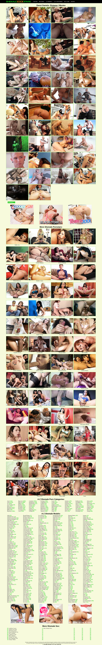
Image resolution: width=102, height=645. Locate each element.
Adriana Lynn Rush (11, 518)
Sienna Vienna (86, 534)
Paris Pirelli (71, 570)
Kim (54, 520)
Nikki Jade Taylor (72, 546)
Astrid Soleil (10, 564)
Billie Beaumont (11, 597)
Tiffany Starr (86, 556)
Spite (84, 543)
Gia (39, 524)
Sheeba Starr (86, 531)
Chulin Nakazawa (27, 550)
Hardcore (43, 507)
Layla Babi (55, 538)
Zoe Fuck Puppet (87, 600)
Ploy (69, 585)
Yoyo (84, 595)
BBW (8, 509)
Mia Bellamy (56, 587)
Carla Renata (26, 530)
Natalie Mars (71, 535)
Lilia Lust (55, 549)
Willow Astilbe (86, 587)
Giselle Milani (41, 529)
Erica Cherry (26, 593)
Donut (24, 579)
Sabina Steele (71, 602)
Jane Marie (41, 559)
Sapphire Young (86, 519)
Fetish (30, 508)
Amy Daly (9, 541)
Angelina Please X (11, 545)
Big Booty (9, 511)
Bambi (8, 583)
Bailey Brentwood (11, 579)
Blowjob (20, 506)
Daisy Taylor (26, 564)
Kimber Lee (56, 524)
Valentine (85, 564)
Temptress (85, 551)
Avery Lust (9, 573)
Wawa (84, 583)
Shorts (77, 503)
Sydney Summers (87, 548)
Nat (69, 530)
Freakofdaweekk (42, 523)
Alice (8, 529)
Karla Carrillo (41, 589)
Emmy (24, 592)
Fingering (31, 509)
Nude (53, 508)
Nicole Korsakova (72, 544)
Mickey (54, 590)
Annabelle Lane (11, 551)
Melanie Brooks (56, 585)
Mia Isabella (56, 588)
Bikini (19, 503)
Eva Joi (25, 600)
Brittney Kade (26, 516)
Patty (69, 574)
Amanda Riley (10, 534)
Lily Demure (56, 554)
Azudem (9, 575)
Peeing (66, 504)
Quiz (69, 594)
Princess (70, 592)
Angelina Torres (11, 546)
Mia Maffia (55, 589)
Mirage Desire (56, 599)
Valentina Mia (86, 563)
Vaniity (84, 567)
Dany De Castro (27, 569)
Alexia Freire (10, 526)
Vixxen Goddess (86, 582)
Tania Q (85, 549)
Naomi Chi (70, 528)
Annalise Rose (10, 553)
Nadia (69, 519)
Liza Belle (55, 560)
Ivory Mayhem (41, 554)
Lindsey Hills (56, 555)
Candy (24, 526)
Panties (66, 502)
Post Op (67, 509)
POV (66, 511)
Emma (24, 589)
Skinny (77, 504)
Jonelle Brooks (41, 582)
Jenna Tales (41, 570)
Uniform (89, 507)
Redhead (78, 501)
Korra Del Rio (56, 529)
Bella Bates (9, 589)
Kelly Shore (41, 600)
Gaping (42, 503)
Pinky (69, 583)
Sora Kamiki (86, 540)
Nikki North (71, 548)
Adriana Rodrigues (11, 519)
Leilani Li (55, 541)
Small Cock (78, 506)
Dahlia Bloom (26, 561)
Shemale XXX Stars (52, 644)
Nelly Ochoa (71, 540)
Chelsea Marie (26, 543)
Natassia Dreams (72, 538)
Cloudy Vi (25, 558)
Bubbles (25, 521)
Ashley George (10, 560)
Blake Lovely (10, 600)
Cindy (24, 553)
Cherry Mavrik (26, 545)
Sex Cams (66, 1)
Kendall (40, 602)
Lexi (54, 545)
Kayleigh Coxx (41, 597)
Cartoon (25, 535)
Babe (8, 506)
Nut (69, 559)
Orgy (53, 511)
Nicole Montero (72, 545)
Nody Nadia (71, 554)
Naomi (69, 526)
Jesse (39, 574)
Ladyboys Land (12, 634)
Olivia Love (71, 563)
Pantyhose (67, 503)
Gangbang (43, 502)
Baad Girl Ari (10, 577)
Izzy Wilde (40, 555)
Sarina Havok (86, 523)
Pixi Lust (70, 584)
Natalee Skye (71, 531)
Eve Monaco (41, 518)
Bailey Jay (9, 580)
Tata (84, 550)
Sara (84, 520)
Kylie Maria (56, 534)
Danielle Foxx (26, 567)
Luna (54, 565)
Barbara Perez (10, 584)
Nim (69, 550)
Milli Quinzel (56, 594)
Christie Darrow (27, 549)
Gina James (41, 528)
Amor (8, 539)
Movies (35, 1)
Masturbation (55, 506)
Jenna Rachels (41, 569)
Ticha (84, 555)
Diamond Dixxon (27, 573)
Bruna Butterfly (27, 520)
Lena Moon (55, 543)
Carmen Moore (26, 531)
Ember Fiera (26, 587)
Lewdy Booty (56, 544)
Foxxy (39, 521)
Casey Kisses (26, 536)
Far (39, 520)
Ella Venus (25, 585)
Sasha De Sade (86, 525)
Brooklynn (25, 519)
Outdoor (67, 501)
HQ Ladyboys (12, 635)
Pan (69, 567)
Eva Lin (25, 602)
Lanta (54, 536)
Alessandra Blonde (11, 524)
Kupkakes (55, 531)
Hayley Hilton (41, 538)
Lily (54, 553)
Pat (69, 572)
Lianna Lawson (56, 546)
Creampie (20, 509)
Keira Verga (41, 598)
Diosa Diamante (27, 575)
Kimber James (56, 523)
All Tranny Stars (13, 630)
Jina (39, 580)
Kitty (54, 528)
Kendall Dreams (57, 515)
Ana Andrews (10, 543)
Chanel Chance (26, 539)
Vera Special (86, 573)
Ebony (30, 504)
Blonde (20, 504)
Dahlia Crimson (27, 563)
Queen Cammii (71, 593)
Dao (24, 570)
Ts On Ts (89, 506)
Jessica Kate (41, 577)
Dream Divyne (26, 580)
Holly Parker (41, 544)
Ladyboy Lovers (12, 628)
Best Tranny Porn (48, 628)
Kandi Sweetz (41, 585)
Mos (69, 516)
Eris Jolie (25, 597)
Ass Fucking (10, 504)
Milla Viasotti (56, 593)
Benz (8, 594)
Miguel (54, 592)
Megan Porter (56, 583)
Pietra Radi (71, 580)
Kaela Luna (41, 583)
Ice (39, 550)
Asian (8, 502)
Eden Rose (25, 584)
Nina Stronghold (72, 551)
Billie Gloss (9, 598)
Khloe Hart (55, 518)
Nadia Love (71, 520)
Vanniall (85, 569)
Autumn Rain (10, 568)
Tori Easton (85, 559)
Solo (77, 508)
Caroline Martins (27, 534)
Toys (88, 504)
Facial (30, 506)
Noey (69, 555)
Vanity (84, 568)
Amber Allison (10, 536)
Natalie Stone (71, 536)
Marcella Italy (56, 573)
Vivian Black (86, 580)
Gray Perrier (41, 534)
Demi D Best (26, 572)
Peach (69, 575)
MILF (53, 507)
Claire (24, 555)
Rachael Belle (71, 595)
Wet (88, 509)
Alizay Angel (10, 531)
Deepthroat (31, 502)
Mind (54, 597)
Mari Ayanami (56, 574)
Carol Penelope (26, 533)
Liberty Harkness (57, 548)
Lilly (54, 551)
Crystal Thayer (26, 560)
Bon (8, 602)
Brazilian (20, 507)
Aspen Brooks (10, 563)
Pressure (70, 590)
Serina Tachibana (87, 529)
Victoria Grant (86, 575)
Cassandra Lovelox (27, 538)
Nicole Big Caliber (72, 541)
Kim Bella (55, 521)
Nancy (69, 524)
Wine (84, 588)
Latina (53, 502)
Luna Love (55, 567)
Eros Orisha (26, 598)
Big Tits (20, 502)
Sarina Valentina (87, 524)
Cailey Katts (26, 524)
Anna (8, 549)
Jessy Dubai (41, 578)
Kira (54, 526)
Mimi (54, 595)
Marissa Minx (56, 579)
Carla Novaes (26, 529)
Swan (84, 546)
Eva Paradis (41, 516)
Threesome (89, 503)
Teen (88, 502)
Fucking (42, 501)
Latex (53, 501)
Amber (8, 535)
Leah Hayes (55, 539)
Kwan (54, 533)
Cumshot (31, 501)
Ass (8, 503)
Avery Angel (10, 572)
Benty (8, 593)
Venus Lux (85, 572)
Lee (54, 540)
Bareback (9, 507)
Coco (24, 559)
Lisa (54, 556)
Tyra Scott (85, 560)
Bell (8, 587)
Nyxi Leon (70, 561)
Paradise (70, 568)
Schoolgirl (78, 502)
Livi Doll (55, 559)
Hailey (39, 535)
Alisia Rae (9, 530)
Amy (8, 540)
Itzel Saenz (40, 551)
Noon (69, 556)
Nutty (69, 560)
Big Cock (20, 501)
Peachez (70, 577)
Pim (69, 582)
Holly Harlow (41, 543)
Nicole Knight (71, 543)
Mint (54, 598)
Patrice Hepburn (72, 573)
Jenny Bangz (41, 573)
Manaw (54, 569)
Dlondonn (25, 577)
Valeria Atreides (86, 565)
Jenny (39, 572)
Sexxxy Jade (86, 530)
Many (54, 572)
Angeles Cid (10, 544)
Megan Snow (56, 584)
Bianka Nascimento (11, 595)
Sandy (84, 516)
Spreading (78, 509)
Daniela (25, 565)
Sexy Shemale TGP (13, 638)
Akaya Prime (10, 523)
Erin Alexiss (26, 595)
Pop (69, 589)
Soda (84, 536)
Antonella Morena (11, 554)
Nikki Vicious (71, 549)
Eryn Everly (26, 599)
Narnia (70, 529)
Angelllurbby (10, 548)
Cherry (25, 544)
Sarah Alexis (86, 521)
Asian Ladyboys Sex (13, 632)
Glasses (42, 504)
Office (53, 509)
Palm (69, 565)
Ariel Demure (10, 556)
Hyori (39, 549)
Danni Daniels (26, 568)
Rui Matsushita (71, 599)
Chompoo (25, 548)
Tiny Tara (85, 558)
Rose (69, 598)
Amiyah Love (10, 538)
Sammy (84, 515)
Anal (8, 501)
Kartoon (40, 592)
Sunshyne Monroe (87, 545)
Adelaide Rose (10, 516)
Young (88, 511)
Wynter (84, 589)
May (54, 582)
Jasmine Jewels (42, 563)
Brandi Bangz (26, 515)
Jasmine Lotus (41, 564)
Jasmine (40, 561)
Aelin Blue (9, 520)
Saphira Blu (86, 518)
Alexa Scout (10, 525)
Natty (69, 539)
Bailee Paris (10, 578)
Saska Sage (85, 526)
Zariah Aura (86, 598)
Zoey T (84, 602)
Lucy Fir (55, 564)
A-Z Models (49, 1)
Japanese (43, 511)
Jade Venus (41, 558)
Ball (8, 582)
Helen (39, 540)
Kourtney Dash (56, 530)
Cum (19, 511)
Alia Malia (9, 528)
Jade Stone (40, 556)
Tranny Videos (12, 639)
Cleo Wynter (26, 556)
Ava (8, 569)
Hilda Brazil (41, 541)
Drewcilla (25, 582)
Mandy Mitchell (56, 570)
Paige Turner (71, 564)
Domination (32, 503)
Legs (53, 503)
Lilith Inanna (56, 550)
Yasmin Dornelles (87, 590)
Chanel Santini (26, 541)
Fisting (30, 511)
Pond (69, 587)
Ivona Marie (41, 553)
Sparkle (85, 541)
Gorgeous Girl (41, 530)
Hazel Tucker (41, 539)
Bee (8, 585)
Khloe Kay (55, 519)
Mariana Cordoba (57, 578)
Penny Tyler (71, 579)
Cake (24, 525)
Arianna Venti (10, 555)
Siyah (84, 535)
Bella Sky (9, 592)
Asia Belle (9, 561)
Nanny (69, 525)
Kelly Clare (41, 599)
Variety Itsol (86, 570)
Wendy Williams (87, 584)
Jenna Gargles (41, 568)
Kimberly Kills (56, 525)
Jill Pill (40, 579)
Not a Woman (12, 633)
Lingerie (54, 504)
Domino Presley (27, 578)
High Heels (43, 508)
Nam (69, 521)
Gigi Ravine (41, 526)
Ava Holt (9, 570)
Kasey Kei (40, 593)
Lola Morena (56, 561)
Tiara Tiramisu (86, 554)
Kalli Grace (41, 584)
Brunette (20, 508)
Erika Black (26, 594)
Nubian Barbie (71, 558)
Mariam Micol (56, 577)
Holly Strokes (41, 545)
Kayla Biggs (41, 595)
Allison (8, 533)
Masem (54, 580)
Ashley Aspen (10, 559)
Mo (54, 602)
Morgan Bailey (71, 515)
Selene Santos (86, 528)
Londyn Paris (56, 563)
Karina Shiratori (42, 588)
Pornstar (67, 508)
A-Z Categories (58, 1)
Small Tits (78, 507)
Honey (39, 546)
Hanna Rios (41, 536)
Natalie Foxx (71, 534)
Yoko (84, 594)
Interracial (43, 509)
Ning (69, 553)
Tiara (84, 553)
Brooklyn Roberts (27, 518)
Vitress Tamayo (86, 579)
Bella (8, 588)
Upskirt (88, 508)
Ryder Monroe (71, 600)
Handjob (43, 506)
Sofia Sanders (86, 539)
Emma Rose (26, 590)
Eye (39, 519)
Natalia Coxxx (71, 533)
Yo (83, 593)
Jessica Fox (41, 575)
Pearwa (70, 578)
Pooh (69, 588)
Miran (54, 600)
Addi (8, 515)
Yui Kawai (85, 597)
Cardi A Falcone (27, 528)
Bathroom (9, 508)
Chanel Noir (26, 540)
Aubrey (9, 565)
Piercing (67, 506)
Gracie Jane (41, 533)
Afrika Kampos (10, 521)
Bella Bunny (10, 590)
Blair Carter (10, 599)
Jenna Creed (41, 567)
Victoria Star (86, 578)
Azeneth (9, 574)
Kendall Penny (56, 516)
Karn (39, 590)
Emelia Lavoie (26, 588)
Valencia (85, 561)
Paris (69, 569)
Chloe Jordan (26, 546)
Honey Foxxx (41, 548)
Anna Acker (10, 550)
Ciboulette (25, 551)
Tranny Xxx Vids (13, 637)
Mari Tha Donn (56, 575)
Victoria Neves (86, 577)
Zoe (84, 599)
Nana (69, 523)
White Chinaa (86, 585)
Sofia (84, 538)
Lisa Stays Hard (56, 558)
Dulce (24, 583)
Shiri (84, 533)
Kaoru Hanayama (42, 587)
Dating (73, 1)
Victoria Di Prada (87, 574)
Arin (8, 558)
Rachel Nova (71, 597)
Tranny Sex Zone (13, 629)
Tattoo (88, 501)
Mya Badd (70, 518)
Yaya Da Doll (86, 592)
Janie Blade (41, 560)
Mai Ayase (55, 568)
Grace (39, 531)
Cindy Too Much (27, 554)
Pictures (41, 1)
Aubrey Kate (10, 567)
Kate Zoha (40, 594)
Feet (30, 507)
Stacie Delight (86, 544)
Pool (66, 507)
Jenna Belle (41, 565)
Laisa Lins (55, 535)
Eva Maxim (41, 515)
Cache (24, 523)
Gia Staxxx (41, 525)
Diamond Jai (26, 574)
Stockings (78, 511)
